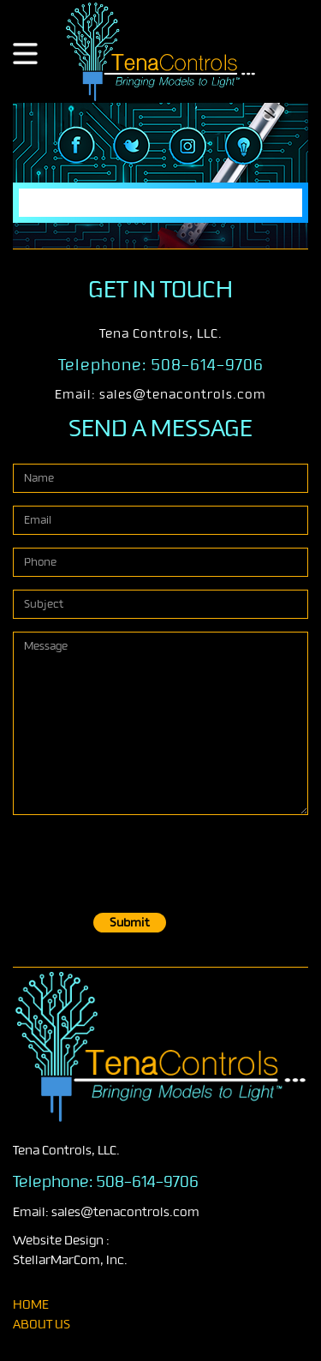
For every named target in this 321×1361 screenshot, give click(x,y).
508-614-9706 (208, 365)
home (31, 1305)
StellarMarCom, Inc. (70, 1260)
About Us (41, 1324)
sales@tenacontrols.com (182, 395)
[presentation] (143, 861)
